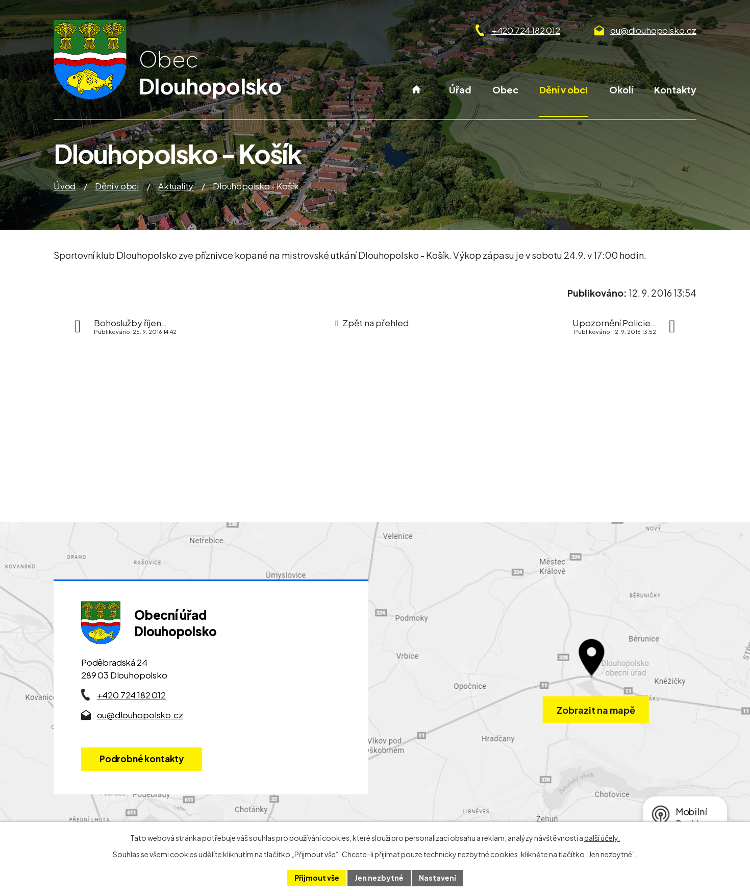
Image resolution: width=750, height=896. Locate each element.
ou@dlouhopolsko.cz (653, 30)
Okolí (621, 89)
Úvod (416, 100)
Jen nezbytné (379, 877)
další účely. (602, 837)
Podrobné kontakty (141, 758)
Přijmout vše (316, 877)
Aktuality (175, 185)
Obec (505, 89)
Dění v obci (563, 89)
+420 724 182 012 (525, 30)
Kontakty (675, 89)
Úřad (460, 89)
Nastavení (437, 877)
